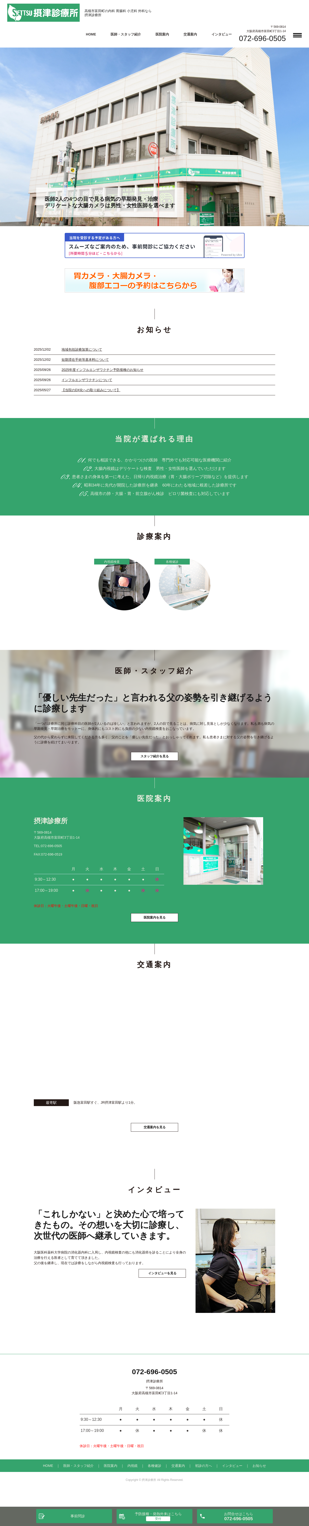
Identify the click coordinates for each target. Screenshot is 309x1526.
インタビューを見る (154, 1305)
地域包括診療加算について (82, 349)
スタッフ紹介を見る (154, 761)
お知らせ (259, 1480)
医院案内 (162, 34)
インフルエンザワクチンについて (87, 380)
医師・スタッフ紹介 (126, 34)
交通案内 (190, 34)
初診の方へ (203, 1480)
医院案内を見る (154, 929)
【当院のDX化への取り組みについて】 (91, 390)
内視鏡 (132, 1480)
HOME (91, 34)
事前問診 (77, 1516)
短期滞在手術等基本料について (85, 360)
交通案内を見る (154, 1141)
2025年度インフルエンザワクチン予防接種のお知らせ (102, 370)
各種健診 (154, 1480)
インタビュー (221, 34)
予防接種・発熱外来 (158, 1514)
